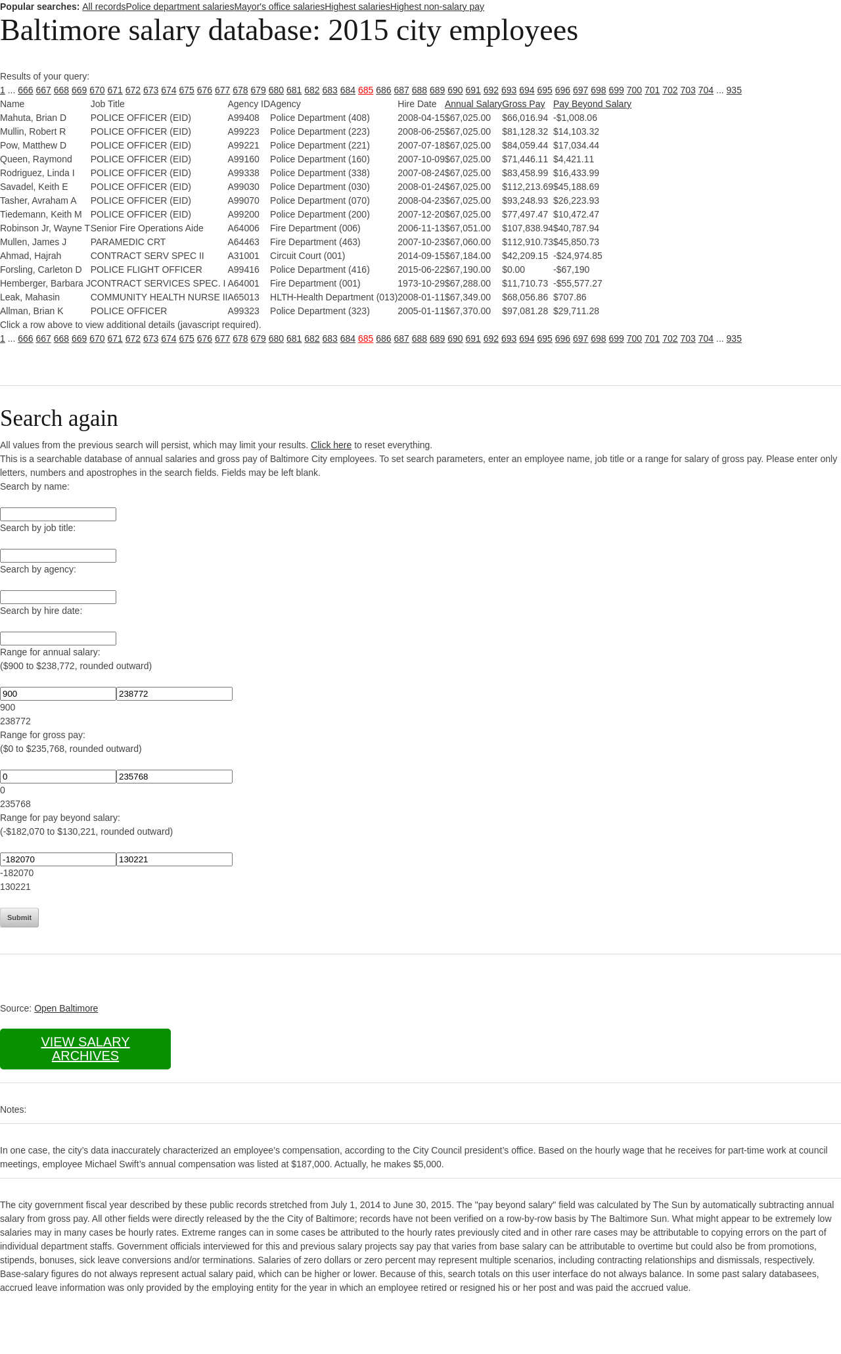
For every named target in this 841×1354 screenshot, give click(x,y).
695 (545, 90)
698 (598, 90)
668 (61, 90)
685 (365, 90)
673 (150, 90)
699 (616, 90)
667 (43, 90)
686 (383, 90)
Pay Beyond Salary (592, 104)
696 (562, 90)
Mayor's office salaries (279, 6)
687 (401, 90)
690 (455, 90)
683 (330, 90)
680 (276, 90)
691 (473, 90)
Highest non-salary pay (437, 6)
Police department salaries (179, 6)
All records (103, 6)
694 (526, 90)
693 (508, 90)
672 (133, 90)
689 (437, 90)
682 (311, 90)
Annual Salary (473, 104)
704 (706, 90)
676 (204, 90)
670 (96, 90)
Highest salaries (357, 6)
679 (258, 90)
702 (669, 90)
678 (240, 90)
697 (580, 90)
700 (634, 90)
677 (222, 90)
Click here (331, 445)
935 (734, 90)
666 (25, 90)
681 (294, 90)
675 (186, 90)
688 (419, 90)
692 (491, 90)
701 (652, 90)
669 (79, 90)
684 (347, 90)
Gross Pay (523, 104)
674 (168, 90)
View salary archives (85, 1049)
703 (688, 90)
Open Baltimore (66, 1008)
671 (115, 90)
